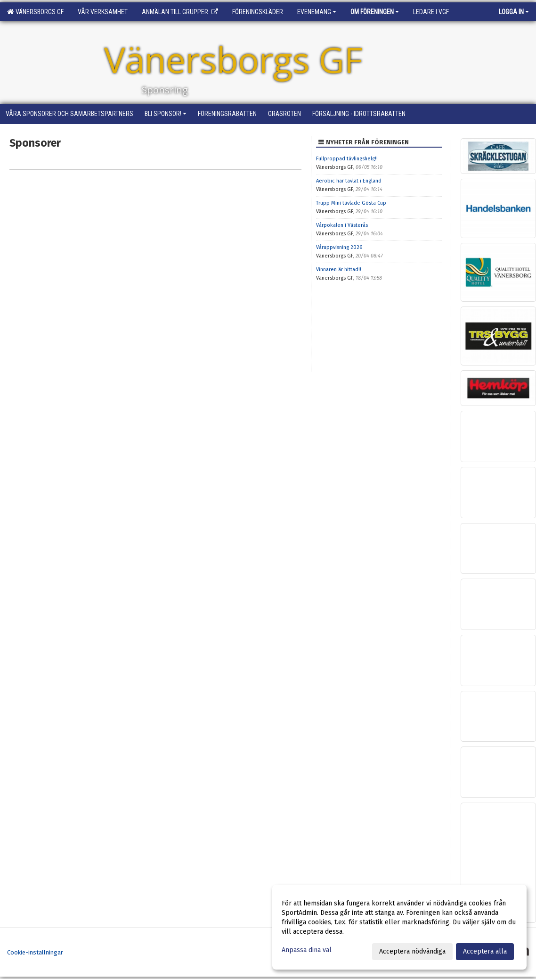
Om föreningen (374, 12)
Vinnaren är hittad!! (338, 269)
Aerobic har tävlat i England (349, 181)
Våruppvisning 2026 (339, 247)
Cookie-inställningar (35, 952)
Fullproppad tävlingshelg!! (347, 159)
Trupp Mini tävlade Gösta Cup (351, 203)
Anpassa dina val (307, 950)
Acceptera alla (485, 951)
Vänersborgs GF (35, 12)
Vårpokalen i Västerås (342, 225)
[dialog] (399, 927)
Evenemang (316, 12)
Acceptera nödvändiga (412, 951)
